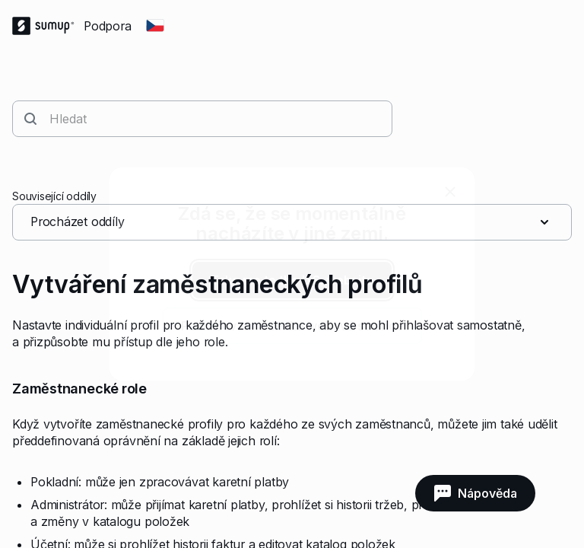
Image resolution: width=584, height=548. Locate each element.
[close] (450, 192)
